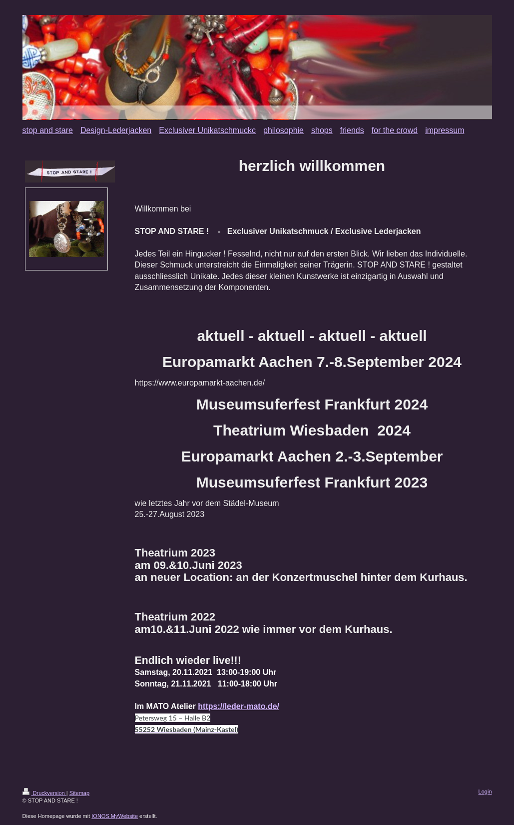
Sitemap (79, 793)
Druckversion (44, 793)
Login (485, 791)
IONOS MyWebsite (114, 816)
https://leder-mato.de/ (238, 706)
